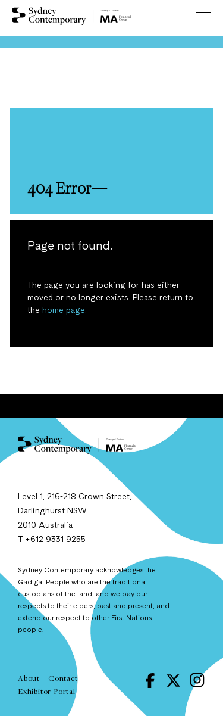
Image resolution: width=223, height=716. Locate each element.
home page (63, 310)
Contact (63, 678)
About (29, 678)
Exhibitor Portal (47, 691)
